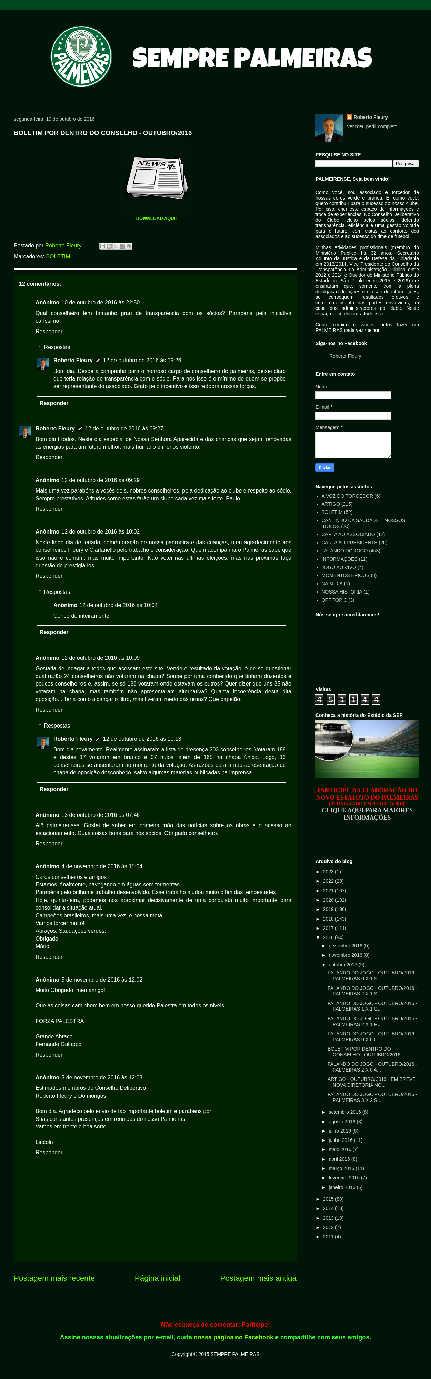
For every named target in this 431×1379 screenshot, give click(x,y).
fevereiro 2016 (345, 1177)
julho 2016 (340, 1131)
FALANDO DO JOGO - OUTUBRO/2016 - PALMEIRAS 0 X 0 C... (372, 1036)
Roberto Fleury (73, 360)
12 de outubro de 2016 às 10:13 (142, 739)
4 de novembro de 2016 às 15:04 (101, 866)
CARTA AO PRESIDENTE (350, 542)
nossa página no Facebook (233, 1337)
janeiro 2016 (343, 1187)
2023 (329, 871)
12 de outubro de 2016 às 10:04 (118, 605)
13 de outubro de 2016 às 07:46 (100, 815)
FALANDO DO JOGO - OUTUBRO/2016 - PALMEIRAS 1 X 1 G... (372, 1006)
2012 (329, 1227)
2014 (329, 1208)
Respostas (57, 347)
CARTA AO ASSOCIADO (348, 534)
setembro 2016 (345, 1112)
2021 (329, 890)
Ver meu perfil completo (372, 126)
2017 (329, 928)
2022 (329, 881)
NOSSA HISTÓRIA (342, 592)
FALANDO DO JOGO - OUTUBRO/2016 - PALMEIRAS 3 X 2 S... (372, 1097)
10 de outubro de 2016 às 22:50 (100, 302)
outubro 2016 (343, 964)
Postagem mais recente (54, 1278)
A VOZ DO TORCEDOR (347, 496)
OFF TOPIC (334, 600)
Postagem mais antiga (258, 1278)
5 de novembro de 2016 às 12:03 (101, 1078)
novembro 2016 (346, 955)
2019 (329, 909)
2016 (329, 937)
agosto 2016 (343, 1121)
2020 (329, 900)
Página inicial (157, 1278)
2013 (329, 1218)
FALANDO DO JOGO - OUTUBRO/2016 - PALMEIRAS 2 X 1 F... (372, 1021)
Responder (49, 331)
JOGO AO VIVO (339, 567)
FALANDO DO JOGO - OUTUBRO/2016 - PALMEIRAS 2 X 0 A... (372, 1067)
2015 (329, 1199)
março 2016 (342, 1168)
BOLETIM (58, 257)
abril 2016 (340, 1159)
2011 (329, 1236)
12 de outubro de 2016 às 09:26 (142, 360)
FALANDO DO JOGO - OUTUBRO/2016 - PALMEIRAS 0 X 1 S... (372, 975)
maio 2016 (340, 1149)
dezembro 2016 (346, 946)
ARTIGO (331, 504)
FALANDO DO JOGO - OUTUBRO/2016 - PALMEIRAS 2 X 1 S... (372, 991)
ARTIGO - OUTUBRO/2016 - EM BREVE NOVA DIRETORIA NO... (372, 1082)
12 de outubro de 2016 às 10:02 (100, 532)
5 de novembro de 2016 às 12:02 (101, 980)
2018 (329, 919)
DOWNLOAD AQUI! (156, 218)
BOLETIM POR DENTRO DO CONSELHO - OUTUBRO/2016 (364, 1051)
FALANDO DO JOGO (345, 551)
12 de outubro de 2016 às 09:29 (100, 480)
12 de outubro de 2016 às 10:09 (100, 658)
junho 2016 (341, 1140)
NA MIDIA (332, 583)
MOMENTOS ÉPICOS (346, 575)
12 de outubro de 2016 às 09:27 (124, 429)
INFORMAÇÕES (340, 559)
